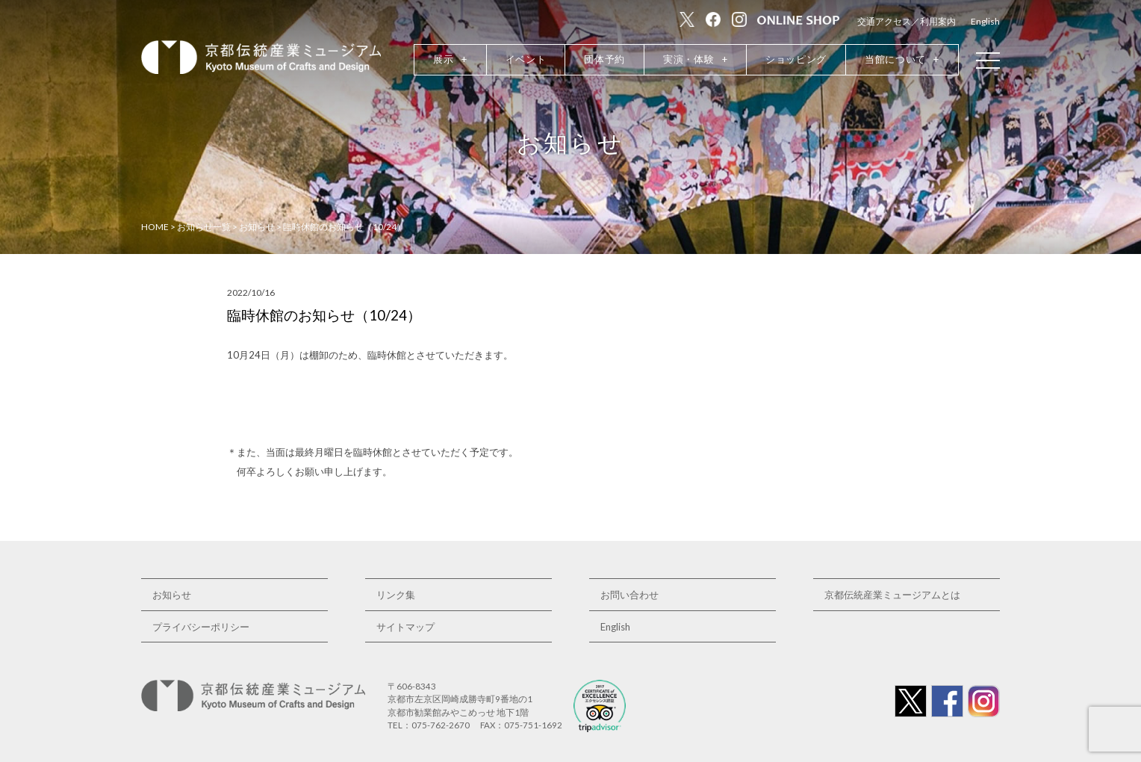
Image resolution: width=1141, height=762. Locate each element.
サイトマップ (405, 627)
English (985, 21)
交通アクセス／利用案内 (906, 21)
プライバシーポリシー (200, 627)
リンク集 (395, 595)
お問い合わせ (629, 595)
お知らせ (171, 595)
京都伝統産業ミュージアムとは (892, 595)
